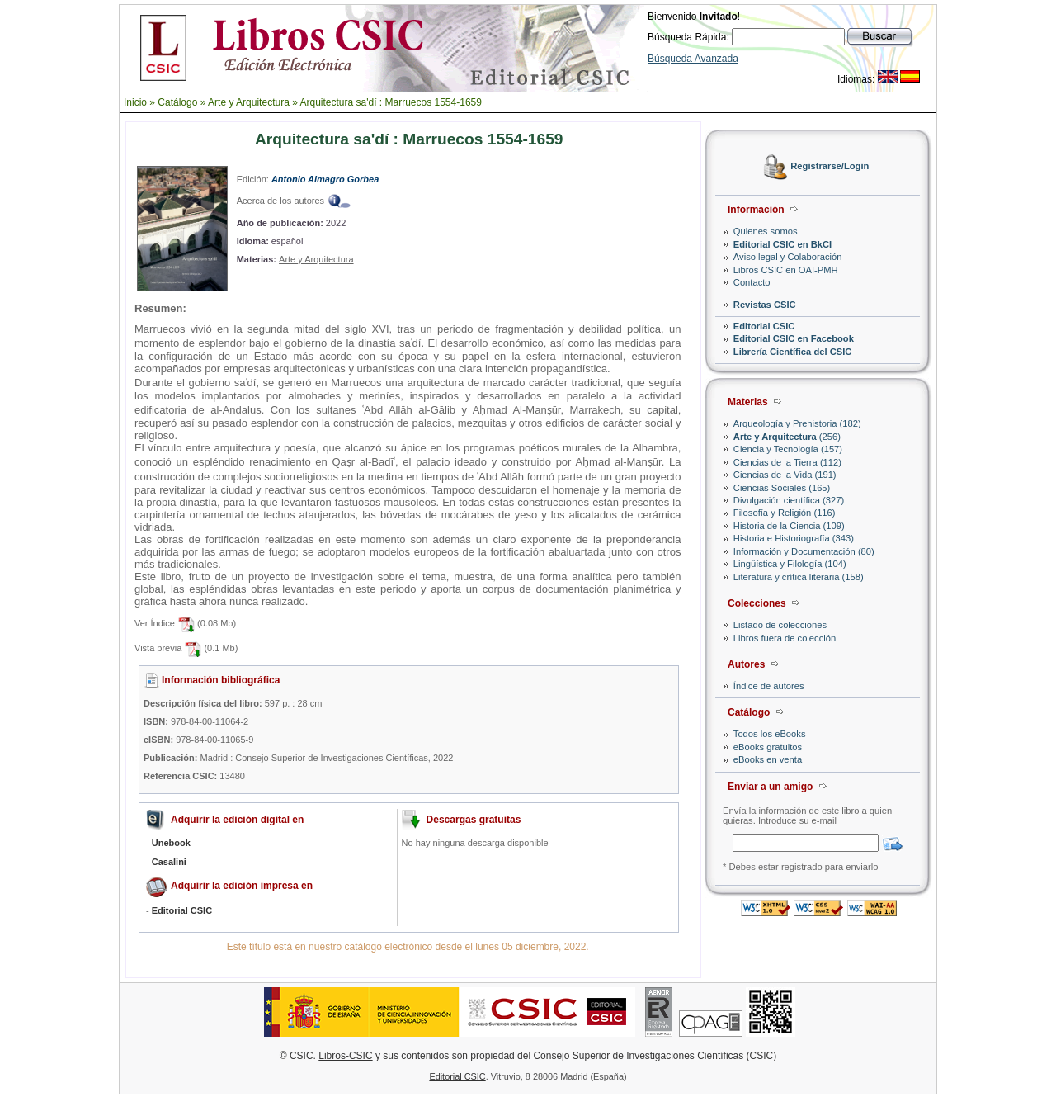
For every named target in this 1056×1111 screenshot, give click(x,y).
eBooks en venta (767, 759)
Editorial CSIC (764, 326)
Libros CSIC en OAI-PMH (785, 270)
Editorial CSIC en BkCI (782, 244)
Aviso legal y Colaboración (787, 257)
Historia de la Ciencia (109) (789, 526)
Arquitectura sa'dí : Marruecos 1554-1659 (391, 102)
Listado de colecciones (780, 625)
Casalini (169, 862)
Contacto (752, 282)
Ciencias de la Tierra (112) (787, 462)
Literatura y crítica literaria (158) (798, 577)
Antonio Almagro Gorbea (325, 179)
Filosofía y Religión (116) (784, 513)
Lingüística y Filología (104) (789, 564)
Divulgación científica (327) (788, 500)
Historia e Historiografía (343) (793, 538)
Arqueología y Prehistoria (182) (797, 423)
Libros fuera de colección (784, 638)
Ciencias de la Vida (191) (785, 475)
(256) (787, 437)
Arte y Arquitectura (249, 102)
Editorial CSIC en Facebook (793, 338)
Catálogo (177, 102)
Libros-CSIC (345, 1055)
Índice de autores (768, 686)
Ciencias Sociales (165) (782, 488)
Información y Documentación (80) (803, 551)
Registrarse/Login (829, 167)
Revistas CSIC (764, 305)
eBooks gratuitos (767, 747)
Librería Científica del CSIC (792, 352)
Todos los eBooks (769, 734)
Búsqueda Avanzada (693, 58)
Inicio (135, 102)
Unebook (171, 843)
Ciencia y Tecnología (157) (787, 449)
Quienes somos (765, 231)
